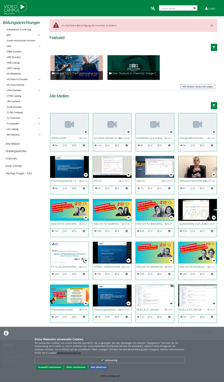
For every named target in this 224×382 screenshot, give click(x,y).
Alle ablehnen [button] (98, 367)
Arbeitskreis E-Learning (19, 29)
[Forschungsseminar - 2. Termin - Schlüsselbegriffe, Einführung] (112, 303)
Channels (11, 158)
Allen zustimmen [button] (75, 367)
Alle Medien (13, 144)
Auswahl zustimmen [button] (49, 367)
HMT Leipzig (13, 68)
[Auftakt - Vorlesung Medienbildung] (112, 261)
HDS (9, 46)
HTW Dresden (14, 90)
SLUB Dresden (14, 106)
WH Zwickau (13, 134)
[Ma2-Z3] (155, 175)
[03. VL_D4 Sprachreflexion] (69, 261)
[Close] (212, 25)
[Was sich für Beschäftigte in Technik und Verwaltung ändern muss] (155, 218)
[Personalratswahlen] (69, 303)
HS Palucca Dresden (17, 79)
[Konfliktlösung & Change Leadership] (155, 132)
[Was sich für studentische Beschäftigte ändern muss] (112, 218)
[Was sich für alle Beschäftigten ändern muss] (155, 261)
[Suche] (195, 8)
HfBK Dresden (14, 51)
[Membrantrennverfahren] (198, 175)
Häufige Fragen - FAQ (19, 173)
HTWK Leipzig (14, 95)
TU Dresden (13, 123)
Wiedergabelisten (16, 151)
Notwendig (109, 360)
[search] (175, 8)
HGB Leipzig (13, 62)
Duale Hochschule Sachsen (21, 40)
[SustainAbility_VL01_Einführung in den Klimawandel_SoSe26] (198, 218)
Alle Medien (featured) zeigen (197, 86)
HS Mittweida (14, 73)
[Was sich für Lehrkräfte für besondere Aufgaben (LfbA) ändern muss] (69, 218)
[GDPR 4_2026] (69, 132)
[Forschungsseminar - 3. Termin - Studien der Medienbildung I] (69, 175)
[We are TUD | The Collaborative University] (77, 67)
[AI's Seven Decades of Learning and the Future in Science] (112, 132)
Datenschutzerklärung (69, 352)
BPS (9, 35)
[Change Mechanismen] (198, 132)
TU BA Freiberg (15, 112)
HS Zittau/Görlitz (15, 84)
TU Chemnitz (13, 118)
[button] (23, 35)
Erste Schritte (14, 166)
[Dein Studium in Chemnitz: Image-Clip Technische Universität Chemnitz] (134, 67)
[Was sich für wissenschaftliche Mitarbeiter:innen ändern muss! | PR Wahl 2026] (198, 261)
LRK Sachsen (13, 101)
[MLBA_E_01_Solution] (155, 303)
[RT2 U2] (112, 175)
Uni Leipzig (12, 129)
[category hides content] (38, 35)
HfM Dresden (14, 57)
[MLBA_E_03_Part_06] (198, 303)
